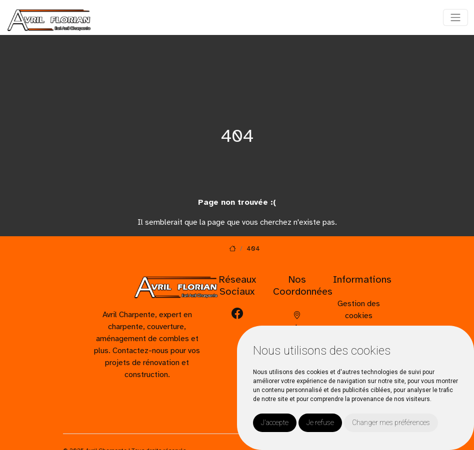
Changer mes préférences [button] (391, 423)
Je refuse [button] (320, 423)
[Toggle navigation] (455, 17)
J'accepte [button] (274, 423)
